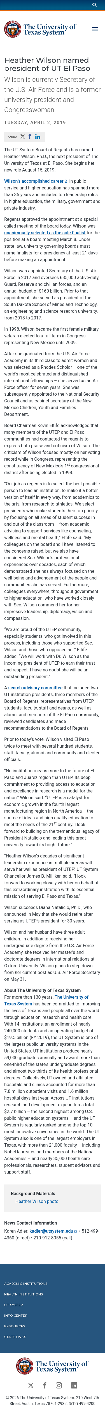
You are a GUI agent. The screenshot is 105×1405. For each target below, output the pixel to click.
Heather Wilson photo (37, 1201)
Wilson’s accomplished (36, 181)
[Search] (94, 5)
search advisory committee (35, 687)
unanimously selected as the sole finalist (44, 232)
